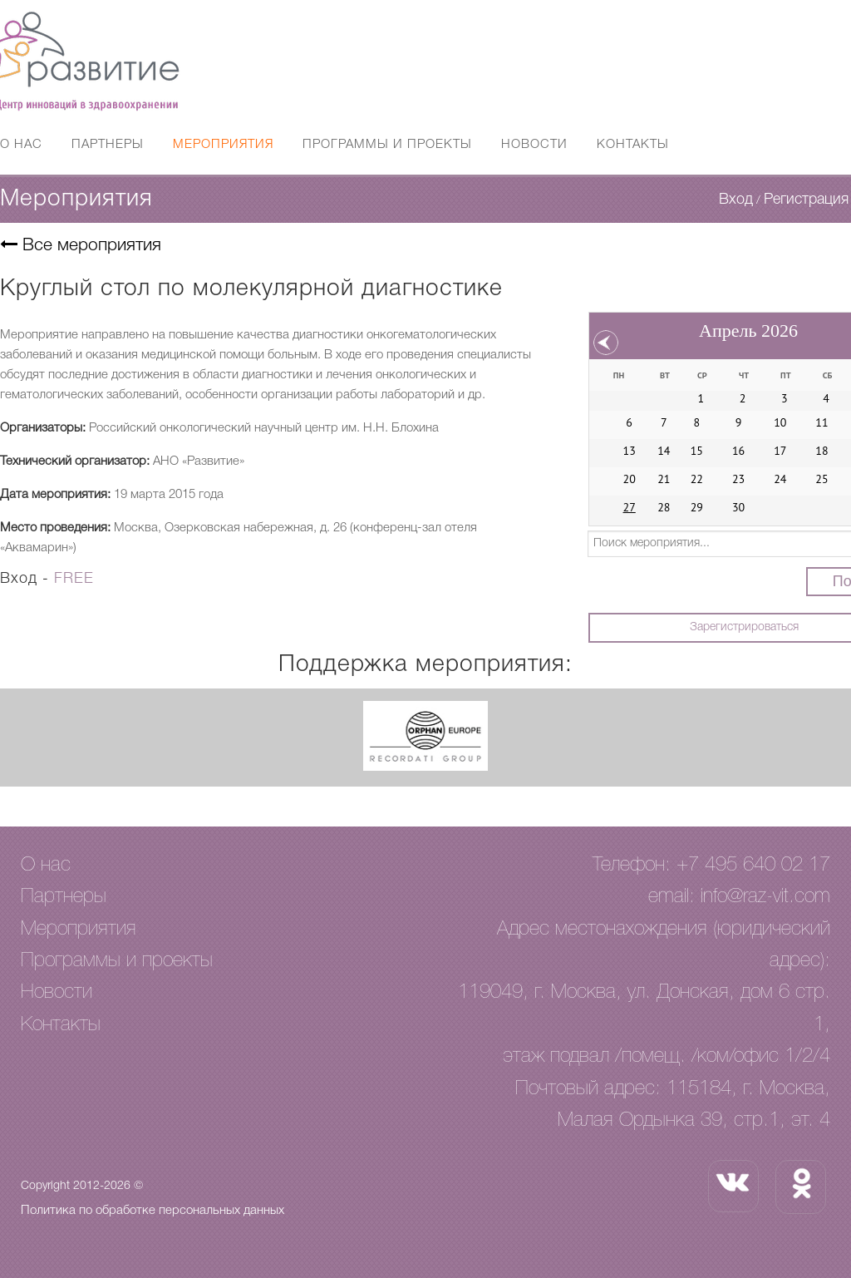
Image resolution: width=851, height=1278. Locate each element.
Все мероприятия (80, 246)
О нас (21, 144)
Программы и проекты (387, 144)
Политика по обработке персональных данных (152, 1210)
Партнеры (107, 144)
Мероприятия (223, 144)
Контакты (633, 144)
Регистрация (806, 199)
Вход (736, 199)
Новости (534, 144)
